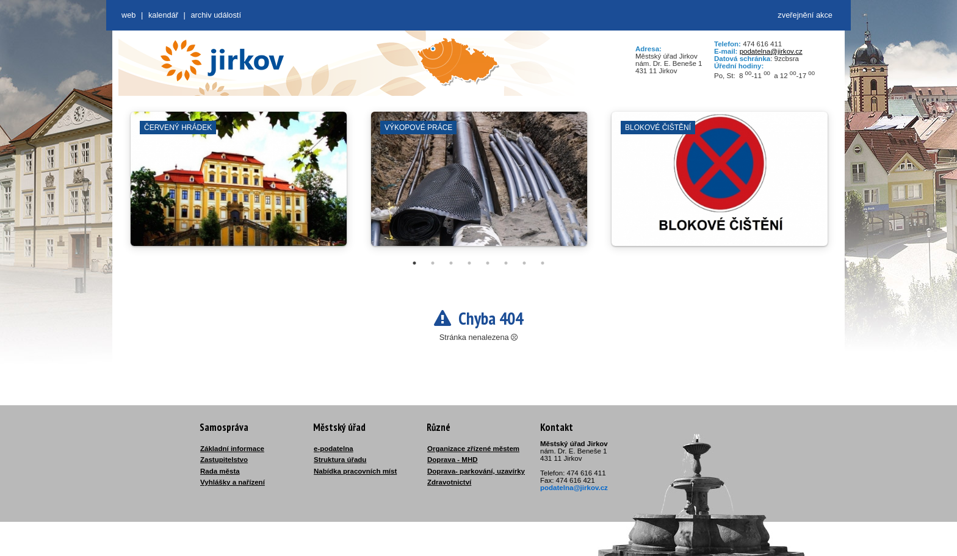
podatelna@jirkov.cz (771, 51)
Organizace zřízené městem (473, 448)
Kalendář (163, 15)
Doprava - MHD (452, 459)
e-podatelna (333, 448)
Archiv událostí (215, 15)
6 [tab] (506, 263)
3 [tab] (451, 263)
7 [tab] (524, 263)
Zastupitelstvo (224, 459)
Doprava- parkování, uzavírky (476, 471)
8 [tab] (542, 263)
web (128, 15)
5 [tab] (488, 263)
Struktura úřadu (340, 459)
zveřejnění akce (805, 15)
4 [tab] (469, 263)
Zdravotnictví (449, 482)
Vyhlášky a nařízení (232, 482)
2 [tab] (433, 263)
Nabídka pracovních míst (355, 471)
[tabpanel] (238, 184)
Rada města (220, 471)
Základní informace (232, 448)
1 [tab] (414, 263)
